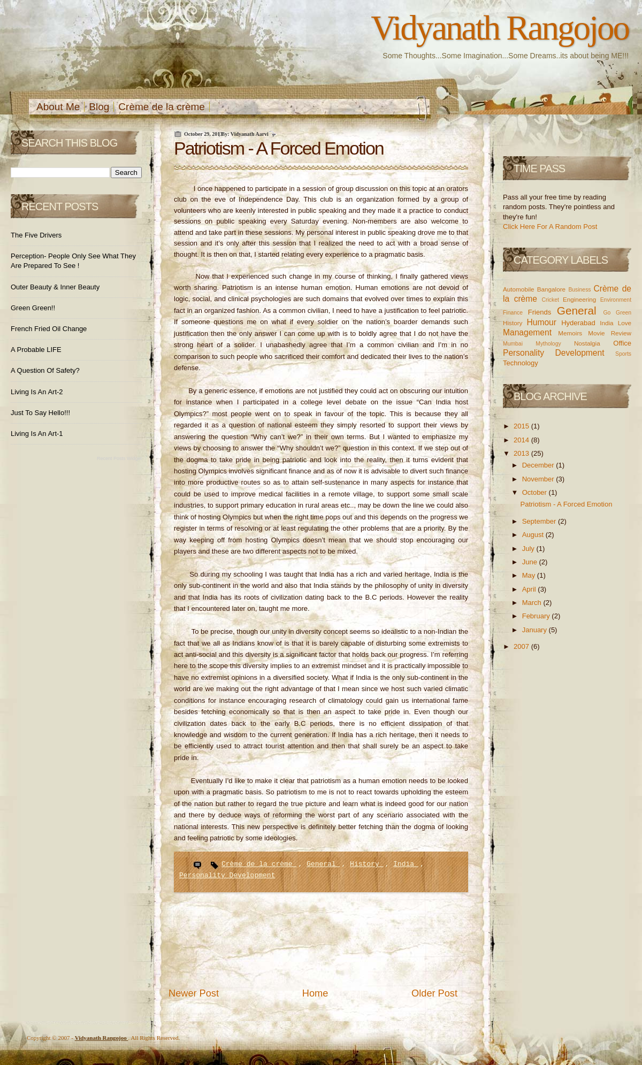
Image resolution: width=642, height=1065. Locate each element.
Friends (539, 312)
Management (527, 332)
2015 (522, 426)
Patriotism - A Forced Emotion (279, 148)
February (537, 616)
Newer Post (194, 993)
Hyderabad (578, 323)
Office (622, 343)
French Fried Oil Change (49, 329)
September (540, 521)
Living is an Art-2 (37, 392)
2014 (522, 440)
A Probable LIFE (36, 350)
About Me (58, 107)
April (530, 589)
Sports (623, 354)
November (539, 479)
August (534, 535)
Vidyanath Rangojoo (500, 28)
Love (624, 322)
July (529, 549)
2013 (522, 453)
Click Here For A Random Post (550, 227)
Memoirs (570, 333)
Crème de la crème (161, 107)
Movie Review (609, 333)
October (535, 492)
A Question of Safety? (45, 370)
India (405, 864)
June (530, 562)
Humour (541, 322)
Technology (520, 363)
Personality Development (227, 875)
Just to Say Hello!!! (40, 413)
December (539, 465)
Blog (99, 107)
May (529, 575)
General (323, 864)
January (535, 630)
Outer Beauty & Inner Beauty (55, 287)
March (533, 603)
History (366, 864)
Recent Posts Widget (119, 458)
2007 (522, 646)
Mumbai (513, 344)
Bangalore (551, 289)
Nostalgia (587, 343)
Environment (615, 300)
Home (315, 993)
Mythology (548, 344)
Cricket (550, 300)
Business (579, 290)
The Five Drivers (36, 235)
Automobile (518, 289)
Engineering (579, 299)
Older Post (434, 993)
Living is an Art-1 (37, 434)
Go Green (617, 313)
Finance (513, 313)
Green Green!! (33, 308)
